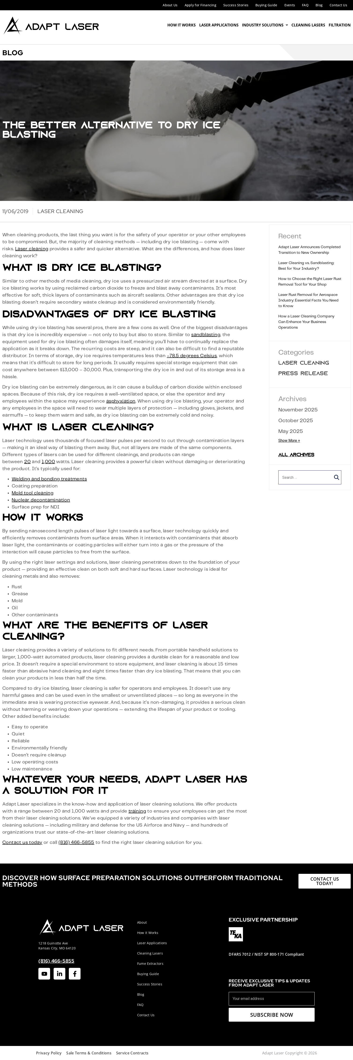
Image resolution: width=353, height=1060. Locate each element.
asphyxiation (121, 401)
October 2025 (295, 420)
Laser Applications (219, 25)
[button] (336, 477)
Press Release (303, 374)
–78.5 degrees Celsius (192, 356)
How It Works (181, 25)
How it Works (147, 932)
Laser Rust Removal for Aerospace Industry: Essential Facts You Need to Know (308, 300)
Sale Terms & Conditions (88, 1053)
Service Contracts (132, 1053)
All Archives (296, 455)
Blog (319, 5)
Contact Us (338, 5)
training (137, 811)
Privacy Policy (49, 1053)
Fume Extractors (150, 963)
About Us (170, 5)
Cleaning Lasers (308, 25)
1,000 (48, 462)
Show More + (289, 440)
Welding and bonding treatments (49, 479)
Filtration (340, 25)
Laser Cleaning (303, 363)
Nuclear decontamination (41, 500)
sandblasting (205, 335)
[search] (310, 477)
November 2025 (298, 409)
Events (289, 5)
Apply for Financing (200, 5)
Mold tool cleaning (32, 493)
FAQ (305, 5)
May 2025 (290, 431)
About (142, 922)
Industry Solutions (265, 25)
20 (27, 462)
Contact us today (22, 842)
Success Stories (235, 5)
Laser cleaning (31, 249)
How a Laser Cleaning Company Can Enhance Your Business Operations (306, 322)
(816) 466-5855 (76, 842)
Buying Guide (266, 5)
